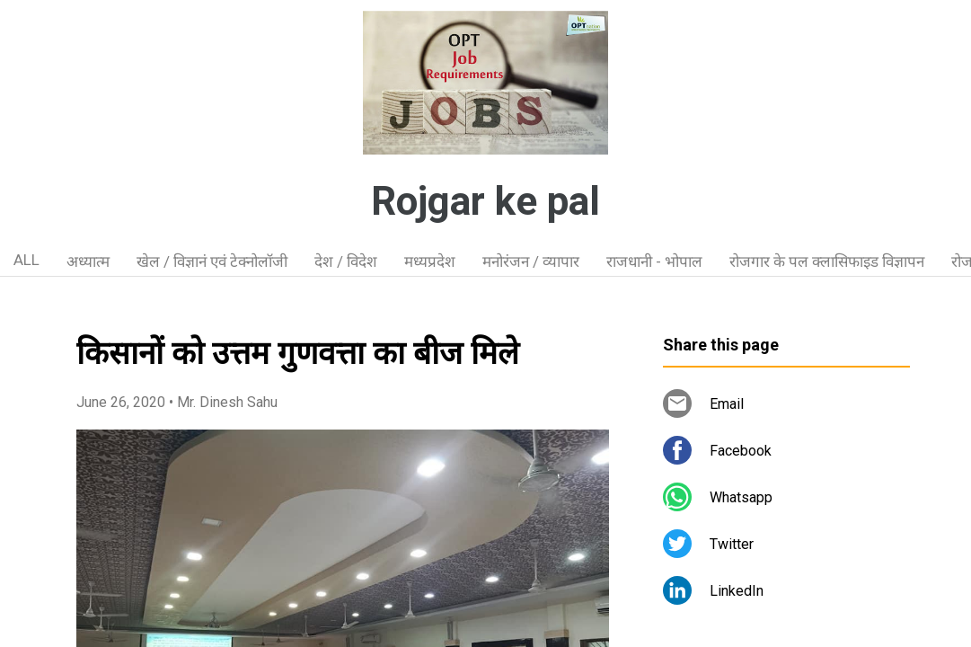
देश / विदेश (345, 261)
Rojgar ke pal (485, 201)
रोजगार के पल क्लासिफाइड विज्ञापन (826, 261)
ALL (26, 260)
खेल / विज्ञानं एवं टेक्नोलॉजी (212, 261)
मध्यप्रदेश (429, 261)
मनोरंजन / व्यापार (530, 261)
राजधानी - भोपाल (654, 261)
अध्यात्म (88, 261)
